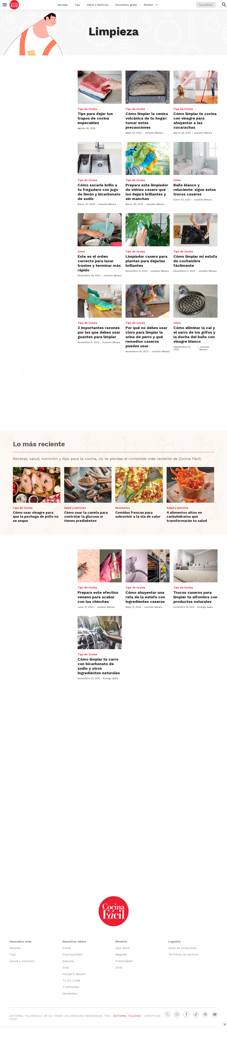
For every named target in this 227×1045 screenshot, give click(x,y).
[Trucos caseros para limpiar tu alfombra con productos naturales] (195, 566)
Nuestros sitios (74, 941)
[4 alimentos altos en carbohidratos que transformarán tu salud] (190, 485)
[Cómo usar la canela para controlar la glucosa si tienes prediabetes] (88, 485)
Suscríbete (206, 4)
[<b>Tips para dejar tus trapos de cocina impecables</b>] (100, 87)
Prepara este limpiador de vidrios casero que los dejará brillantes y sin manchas (147, 192)
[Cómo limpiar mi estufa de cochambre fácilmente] (195, 229)
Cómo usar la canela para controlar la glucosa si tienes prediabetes (86, 516)
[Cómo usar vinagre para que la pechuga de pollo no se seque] (36, 485)
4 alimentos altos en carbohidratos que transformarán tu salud (187, 516)
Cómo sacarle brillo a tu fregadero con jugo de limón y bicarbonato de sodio (99, 192)
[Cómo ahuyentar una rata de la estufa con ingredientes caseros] (148, 566)
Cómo (177, 180)
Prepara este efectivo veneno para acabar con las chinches (98, 597)
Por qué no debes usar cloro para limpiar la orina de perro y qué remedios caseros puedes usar (146, 336)
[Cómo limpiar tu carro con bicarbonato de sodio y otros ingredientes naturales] (100, 632)
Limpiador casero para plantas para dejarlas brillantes (146, 261)
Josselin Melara (154, 133)
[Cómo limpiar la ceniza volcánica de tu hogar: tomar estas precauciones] (148, 87)
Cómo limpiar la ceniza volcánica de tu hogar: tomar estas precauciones (147, 120)
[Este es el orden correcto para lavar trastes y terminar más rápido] (100, 229)
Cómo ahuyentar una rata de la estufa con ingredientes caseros (145, 597)
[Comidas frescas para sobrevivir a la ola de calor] (139, 485)
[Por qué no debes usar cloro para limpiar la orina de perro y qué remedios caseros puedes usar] (148, 301)
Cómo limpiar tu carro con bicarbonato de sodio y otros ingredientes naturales (99, 666)
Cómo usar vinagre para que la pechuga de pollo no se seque (36, 516)
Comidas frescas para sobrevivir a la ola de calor (138, 514)
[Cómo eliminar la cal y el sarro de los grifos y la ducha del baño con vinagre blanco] (195, 301)
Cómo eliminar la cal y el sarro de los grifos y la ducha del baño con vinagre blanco (194, 334)
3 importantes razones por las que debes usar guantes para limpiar (99, 332)
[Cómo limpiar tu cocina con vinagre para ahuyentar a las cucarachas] (195, 87)
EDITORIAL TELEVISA (127, 1015)
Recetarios (122, 507)
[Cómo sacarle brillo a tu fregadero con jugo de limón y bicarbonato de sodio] (100, 158)
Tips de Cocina (87, 109)
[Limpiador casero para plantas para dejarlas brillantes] (148, 229)
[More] (157, 4)
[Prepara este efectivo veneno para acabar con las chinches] (100, 566)
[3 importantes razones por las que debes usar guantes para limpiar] (100, 301)
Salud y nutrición (75, 507)
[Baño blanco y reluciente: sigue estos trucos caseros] (195, 158)
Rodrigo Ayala (205, 607)
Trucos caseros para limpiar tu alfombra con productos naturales (195, 597)
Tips (77, 4)
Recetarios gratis (126, 4)
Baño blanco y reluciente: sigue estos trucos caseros (194, 189)
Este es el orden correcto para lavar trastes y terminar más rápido (99, 263)
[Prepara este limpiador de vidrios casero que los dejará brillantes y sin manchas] (148, 158)
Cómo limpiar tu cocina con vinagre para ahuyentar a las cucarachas (195, 120)
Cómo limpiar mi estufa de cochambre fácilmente (195, 261)
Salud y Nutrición (98, 4)
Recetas (63, 4)
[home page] (14, 4)
